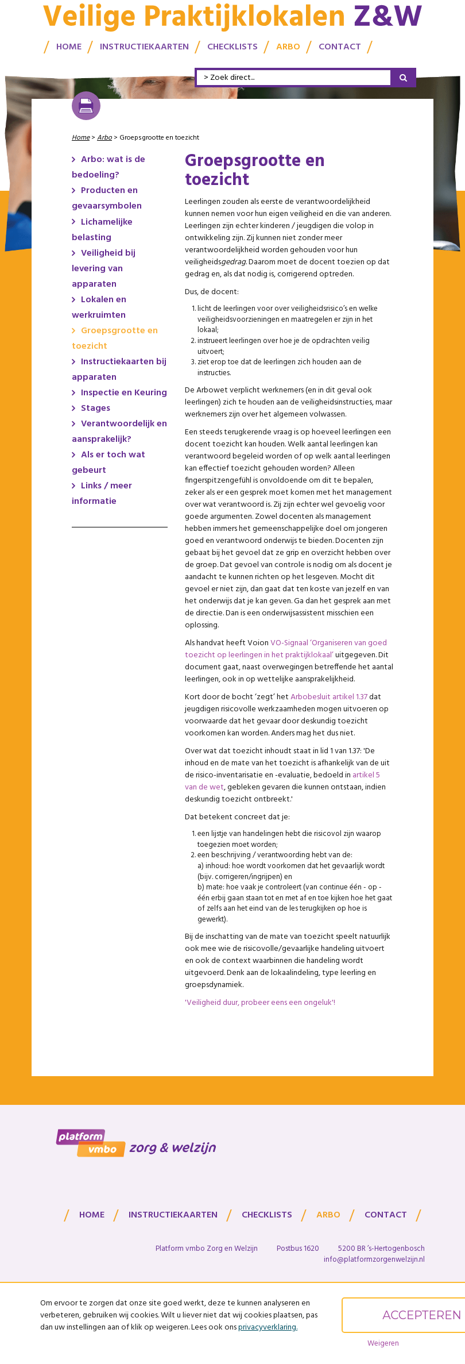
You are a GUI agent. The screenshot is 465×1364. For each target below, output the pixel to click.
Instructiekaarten (144, 45)
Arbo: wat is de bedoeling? (108, 167)
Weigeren (383, 1344)
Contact (340, 45)
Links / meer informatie (102, 494)
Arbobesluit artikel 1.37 (328, 697)
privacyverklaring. (267, 1327)
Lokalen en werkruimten (99, 307)
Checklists (232, 45)
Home (69, 45)
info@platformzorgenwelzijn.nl (374, 1260)
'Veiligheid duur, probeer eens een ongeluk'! (260, 1002)
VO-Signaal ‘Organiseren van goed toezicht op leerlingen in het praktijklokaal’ (286, 649)
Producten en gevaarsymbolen (107, 198)
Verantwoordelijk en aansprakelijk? (119, 432)
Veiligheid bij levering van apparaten (103, 269)
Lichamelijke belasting (102, 230)
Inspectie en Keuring (124, 393)
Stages (95, 408)
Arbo (288, 45)
